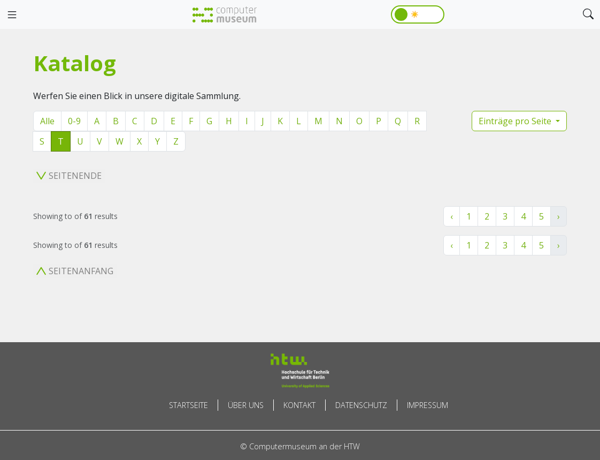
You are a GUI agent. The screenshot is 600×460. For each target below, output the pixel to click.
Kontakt (299, 405)
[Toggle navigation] (11, 15)
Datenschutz (361, 405)
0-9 (74, 121)
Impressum (427, 405)
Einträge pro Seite (516, 121)
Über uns (246, 405)
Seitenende (69, 176)
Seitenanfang (74, 271)
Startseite (188, 405)
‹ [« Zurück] (451, 216)
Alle (47, 121)
